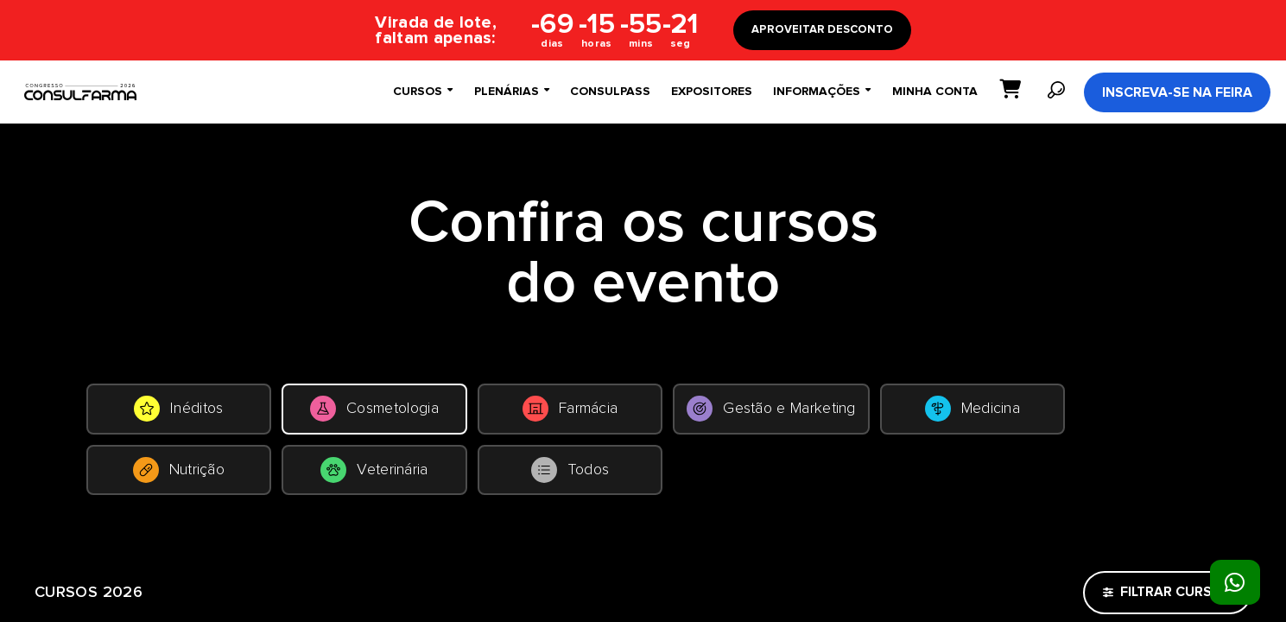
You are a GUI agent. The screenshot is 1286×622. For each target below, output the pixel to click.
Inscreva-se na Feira (1177, 92)
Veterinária (783, 487)
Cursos (423, 91)
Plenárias (510, 91)
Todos (1063, 487)
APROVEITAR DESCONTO (822, 29)
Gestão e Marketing (1063, 415)
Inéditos (221, 415)
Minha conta (935, 92)
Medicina (221, 487)
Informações (822, 91)
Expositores (711, 92)
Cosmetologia (502, 415)
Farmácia (783, 415)
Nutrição (502, 487)
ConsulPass (610, 92)
